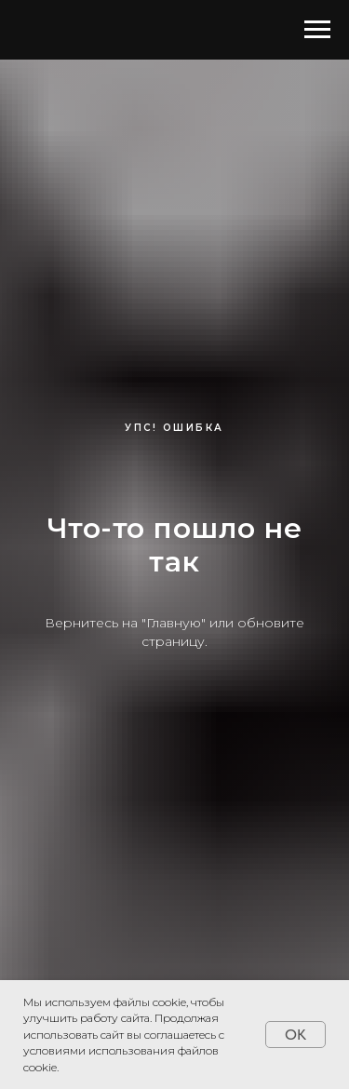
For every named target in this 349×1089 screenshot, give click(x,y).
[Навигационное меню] (317, 29)
